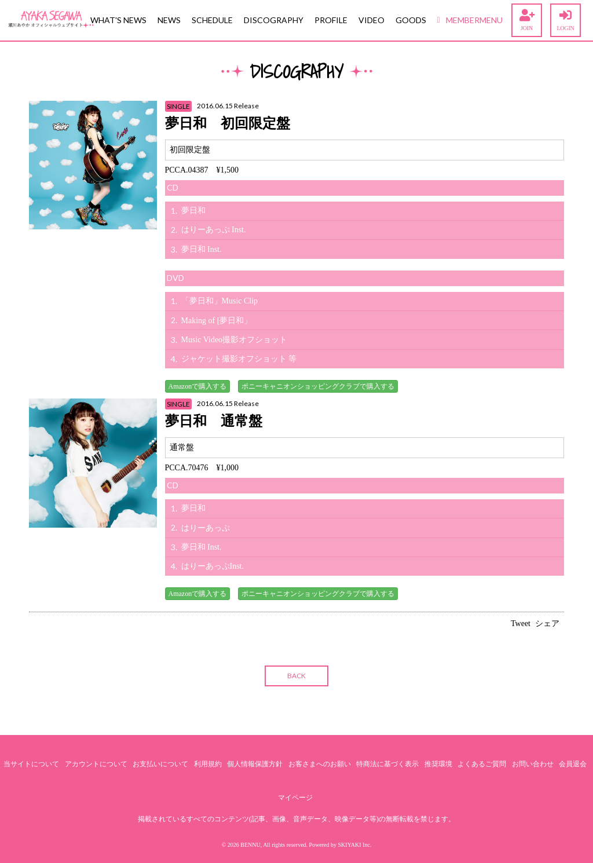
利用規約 (208, 764)
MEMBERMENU (470, 20)
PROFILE (330, 20)
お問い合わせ (533, 764)
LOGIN (565, 20)
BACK (296, 675)
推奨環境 (438, 764)
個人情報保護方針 (255, 764)
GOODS (411, 20)
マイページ (295, 797)
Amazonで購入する (198, 386)
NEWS (169, 20)
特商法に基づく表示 (387, 764)
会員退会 (573, 764)
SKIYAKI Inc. (355, 845)
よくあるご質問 (481, 764)
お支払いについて (160, 764)
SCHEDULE (212, 20)
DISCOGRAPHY (273, 20)
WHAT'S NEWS (118, 20)
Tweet (520, 623)
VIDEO (371, 20)
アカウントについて (96, 764)
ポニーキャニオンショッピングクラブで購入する (317, 386)
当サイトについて (31, 764)
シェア (547, 623)
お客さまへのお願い (319, 764)
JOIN (527, 20)
